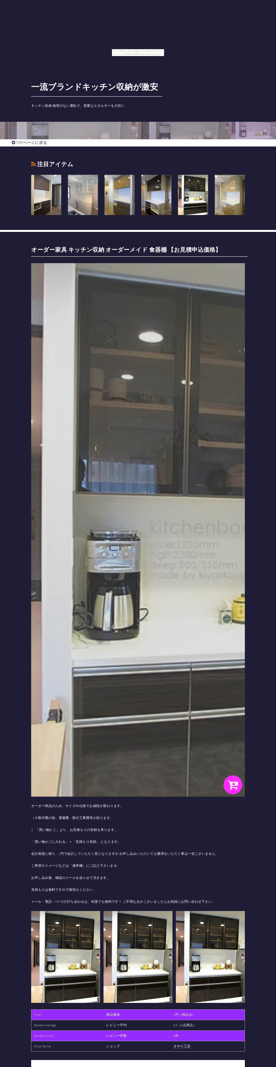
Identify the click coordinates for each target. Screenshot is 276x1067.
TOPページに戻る (29, 142)
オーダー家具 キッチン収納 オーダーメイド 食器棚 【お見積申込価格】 (126, 249)
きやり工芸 (181, 1046)
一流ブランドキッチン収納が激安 (94, 87)
